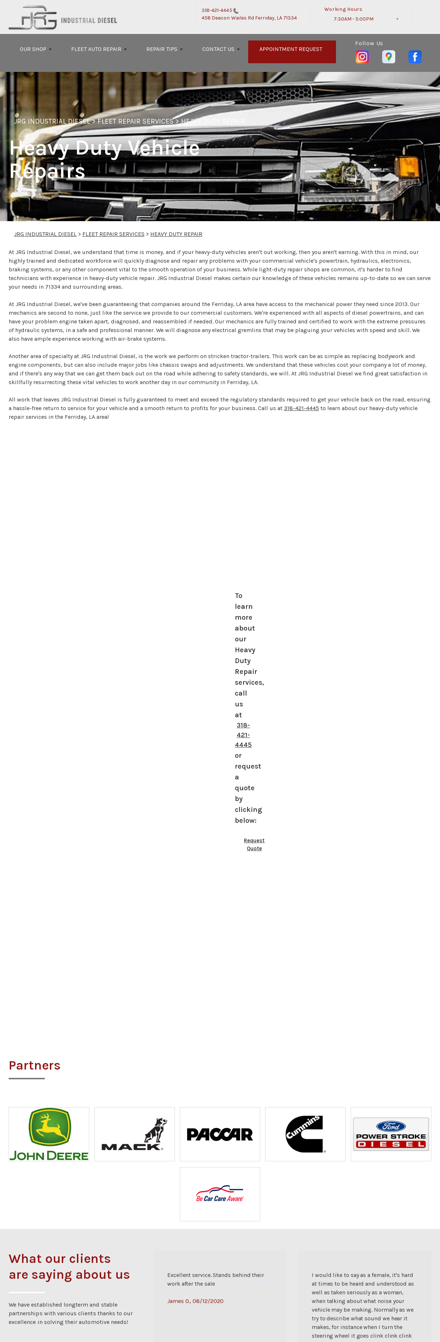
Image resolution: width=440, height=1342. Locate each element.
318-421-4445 (217, 10)
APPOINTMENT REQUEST (290, 49)
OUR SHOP (33, 49)
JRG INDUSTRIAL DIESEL (52, 121)
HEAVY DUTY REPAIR (213, 121)
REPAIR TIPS (161, 49)
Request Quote (254, 844)
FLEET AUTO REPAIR (96, 49)
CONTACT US (218, 49)
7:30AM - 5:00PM (354, 19)
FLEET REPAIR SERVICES (135, 121)
